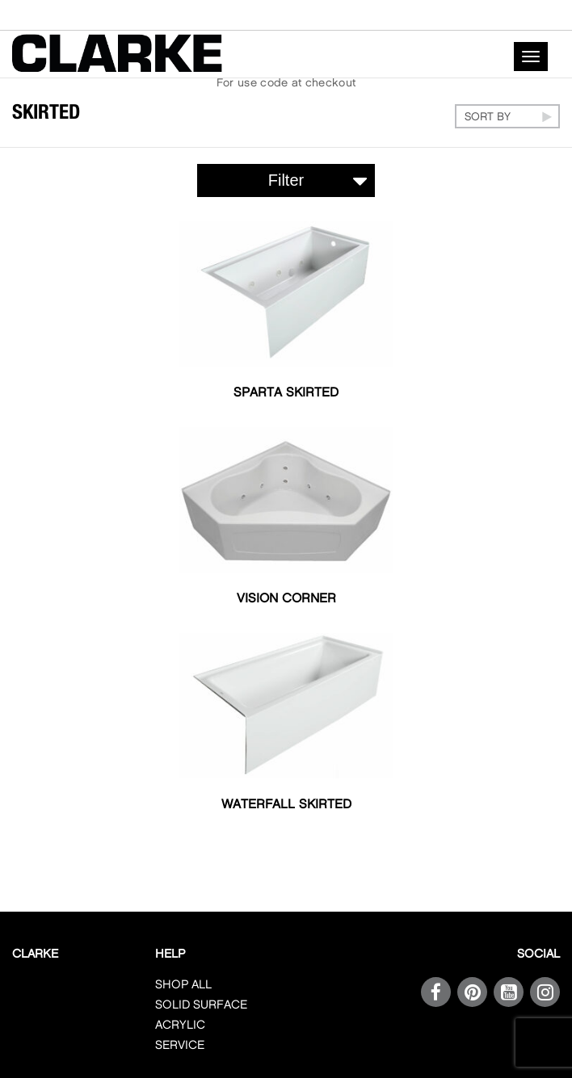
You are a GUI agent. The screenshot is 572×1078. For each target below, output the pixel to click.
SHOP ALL (183, 985)
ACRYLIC (180, 1025)
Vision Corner (286, 599)
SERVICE (179, 1045)
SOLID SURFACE (201, 1005)
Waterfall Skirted (286, 805)
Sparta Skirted (286, 393)
